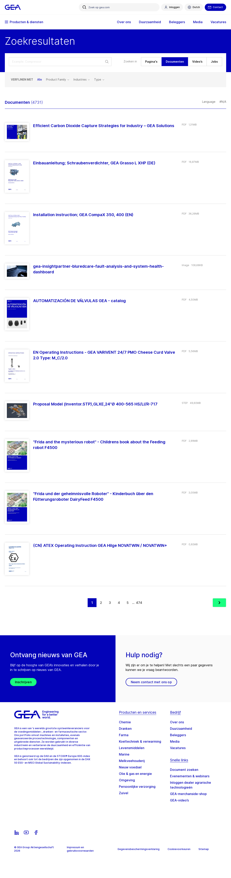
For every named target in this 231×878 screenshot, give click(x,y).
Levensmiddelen (131, 748)
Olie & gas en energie (135, 774)
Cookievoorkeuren (179, 849)
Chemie (125, 722)
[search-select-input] (60, 61)
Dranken (125, 729)
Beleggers (177, 22)
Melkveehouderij (132, 761)
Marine (124, 754)
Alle (39, 79)
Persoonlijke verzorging (137, 787)
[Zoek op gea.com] (119, 7)
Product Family (57, 79)
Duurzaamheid (150, 22)
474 (139, 603)
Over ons (124, 22)
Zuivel (123, 793)
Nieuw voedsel (130, 767)
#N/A (222, 101)
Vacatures (218, 22)
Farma (123, 735)
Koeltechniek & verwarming (140, 741)
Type (99, 79)
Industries (82, 79)
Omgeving (127, 780)
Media (198, 22)
